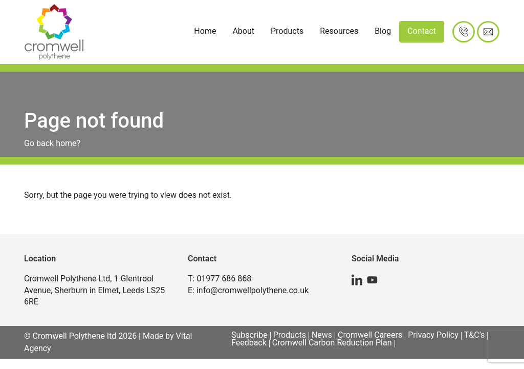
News (322, 335)
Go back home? (52, 143)
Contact (421, 31)
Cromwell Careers (370, 335)
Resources (339, 31)
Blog (383, 31)
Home (205, 31)
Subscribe (249, 335)
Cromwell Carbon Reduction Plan (332, 342)
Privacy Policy (433, 335)
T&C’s (474, 335)
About (243, 31)
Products (287, 31)
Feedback (249, 342)
